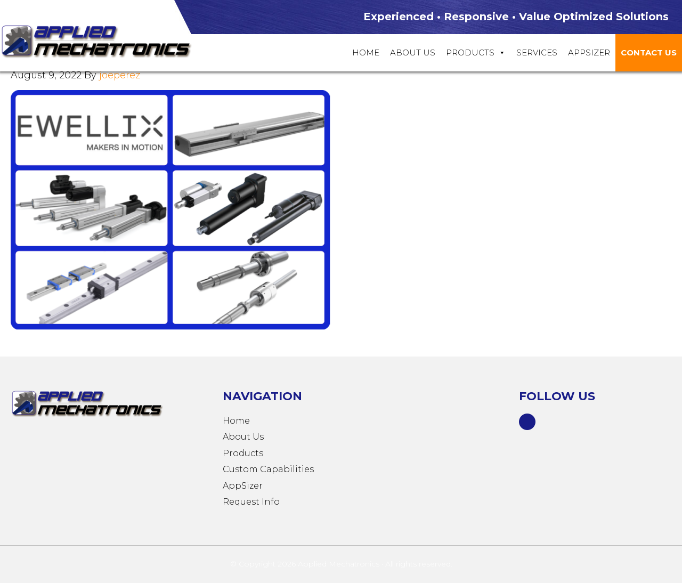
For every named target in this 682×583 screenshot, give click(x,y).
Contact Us (649, 52)
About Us (412, 52)
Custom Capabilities (268, 469)
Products (476, 52)
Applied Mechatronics (106, 40)
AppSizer (243, 486)
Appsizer (589, 52)
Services (536, 52)
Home (365, 52)
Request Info (251, 502)
